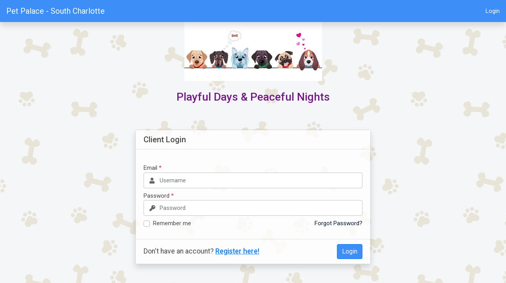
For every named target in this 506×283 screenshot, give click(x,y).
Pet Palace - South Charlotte (55, 11)
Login (493, 11)
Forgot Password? (338, 223)
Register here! (237, 251)
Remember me (172, 223)
